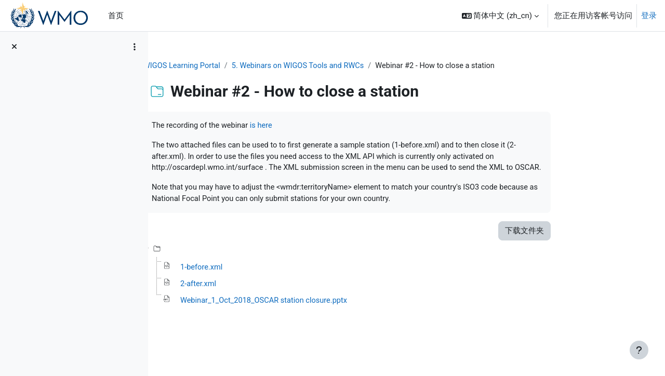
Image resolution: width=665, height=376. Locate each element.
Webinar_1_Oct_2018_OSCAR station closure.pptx (318, 315)
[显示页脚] (639, 350)
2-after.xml (250, 299)
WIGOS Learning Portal (234, 66)
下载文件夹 (575, 244)
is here (315, 126)
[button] (500, 15)
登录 (649, 15)
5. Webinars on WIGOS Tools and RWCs (353, 66)
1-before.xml (253, 282)
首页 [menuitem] (116, 15)
